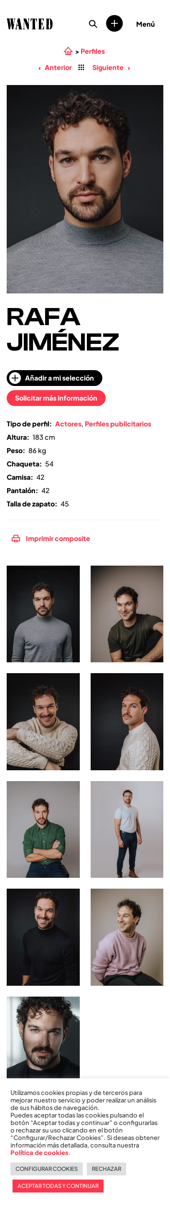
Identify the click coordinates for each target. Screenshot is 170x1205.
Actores (68, 423)
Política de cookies (39, 1152)
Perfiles (93, 51)
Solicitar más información (56, 397)
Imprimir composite (51, 538)
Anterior (55, 67)
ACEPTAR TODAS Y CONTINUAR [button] (58, 1185)
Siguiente (111, 67)
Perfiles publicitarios (118, 423)
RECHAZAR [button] (106, 1168)
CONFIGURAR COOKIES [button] (46, 1168)
